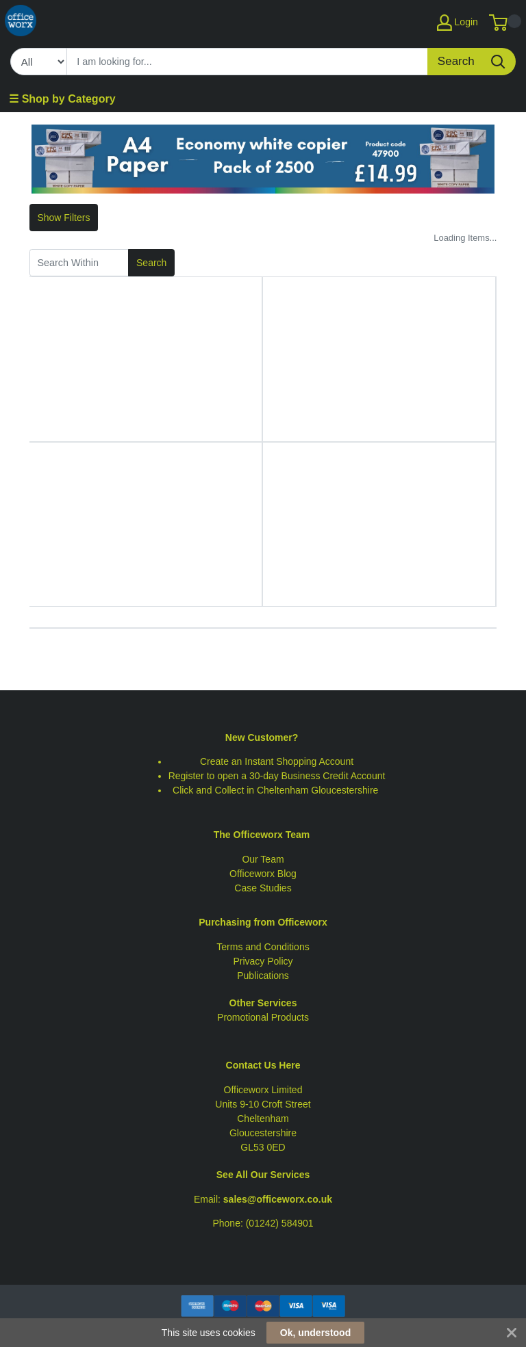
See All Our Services (263, 1174)
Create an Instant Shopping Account (276, 761)
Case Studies (262, 887)
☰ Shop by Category (62, 99)
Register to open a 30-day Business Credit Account (277, 775)
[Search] (247, 61)
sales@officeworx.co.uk (277, 1199)
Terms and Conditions (262, 946)
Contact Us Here (263, 1065)
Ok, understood (315, 1332)
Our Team (263, 859)
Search (151, 262)
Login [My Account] (457, 22)
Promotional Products (263, 1017)
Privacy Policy (262, 961)
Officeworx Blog (263, 873)
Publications (263, 975)
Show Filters (63, 217)
